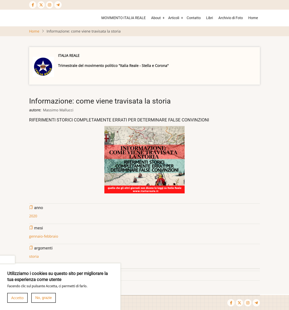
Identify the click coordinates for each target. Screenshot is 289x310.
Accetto (17, 299)
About (156, 18)
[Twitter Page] (41, 4)
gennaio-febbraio (43, 236)
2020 (33, 216)
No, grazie (43, 299)
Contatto (194, 18)
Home (253, 18)
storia (34, 256)
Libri (209, 18)
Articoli (173, 18)
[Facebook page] (32, 4)
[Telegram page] (58, 4)
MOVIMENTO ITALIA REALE (123, 18)
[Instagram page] (49, 4)
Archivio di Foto (230, 18)
